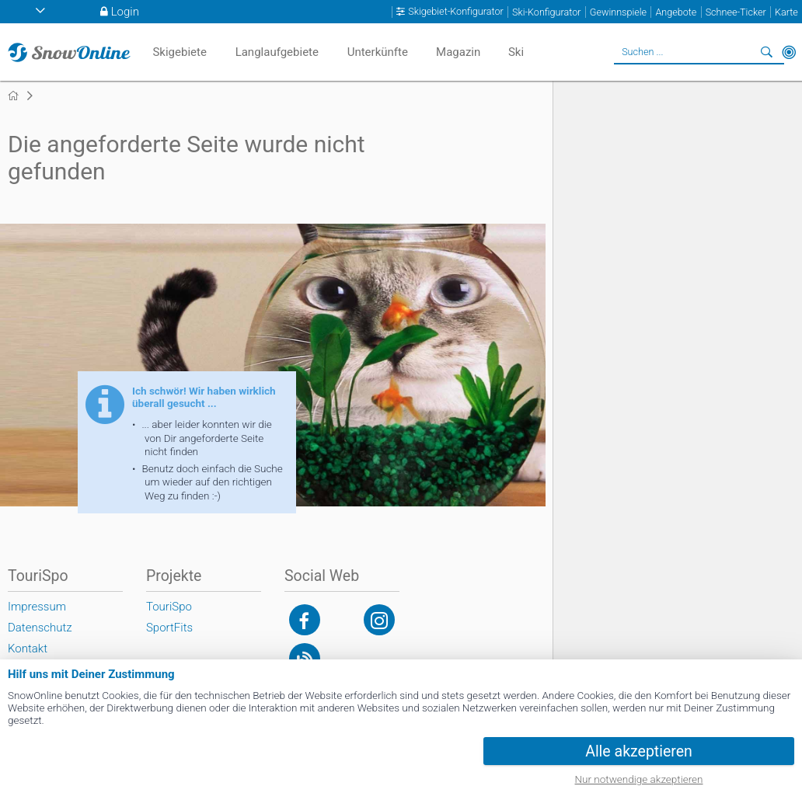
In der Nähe (789, 52)
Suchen (767, 52)
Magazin (458, 52)
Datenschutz (40, 628)
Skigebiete (179, 52)
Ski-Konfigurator (546, 12)
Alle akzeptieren (638, 751)
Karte (786, 12)
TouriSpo (169, 607)
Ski (516, 52)
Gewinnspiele (618, 12)
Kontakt (27, 649)
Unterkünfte (377, 52)
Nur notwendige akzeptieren (639, 779)
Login (125, 12)
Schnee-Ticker (736, 12)
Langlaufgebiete (277, 52)
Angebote (675, 12)
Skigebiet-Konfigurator (455, 11)
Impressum (37, 607)
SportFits (169, 628)
